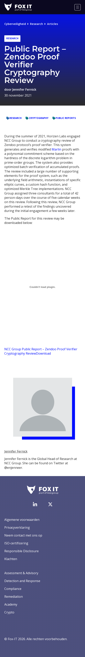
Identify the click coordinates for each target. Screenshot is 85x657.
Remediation (13, 596)
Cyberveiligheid (15, 24)
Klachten (10, 559)
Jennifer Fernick (24, 89)
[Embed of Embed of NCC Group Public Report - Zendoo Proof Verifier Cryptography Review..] (42, 287)
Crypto (9, 612)
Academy (10, 604)
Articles (52, 24)
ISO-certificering (16, 543)
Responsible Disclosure (21, 551)
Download (43, 353)
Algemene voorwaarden (21, 519)
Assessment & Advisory (21, 573)
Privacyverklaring (17, 527)
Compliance (12, 589)
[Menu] (77, 7)
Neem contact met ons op (23, 535)
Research (36, 24)
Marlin (56, 149)
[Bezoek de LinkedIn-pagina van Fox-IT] (35, 504)
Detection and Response (22, 581)
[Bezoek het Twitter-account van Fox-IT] (50, 504)
